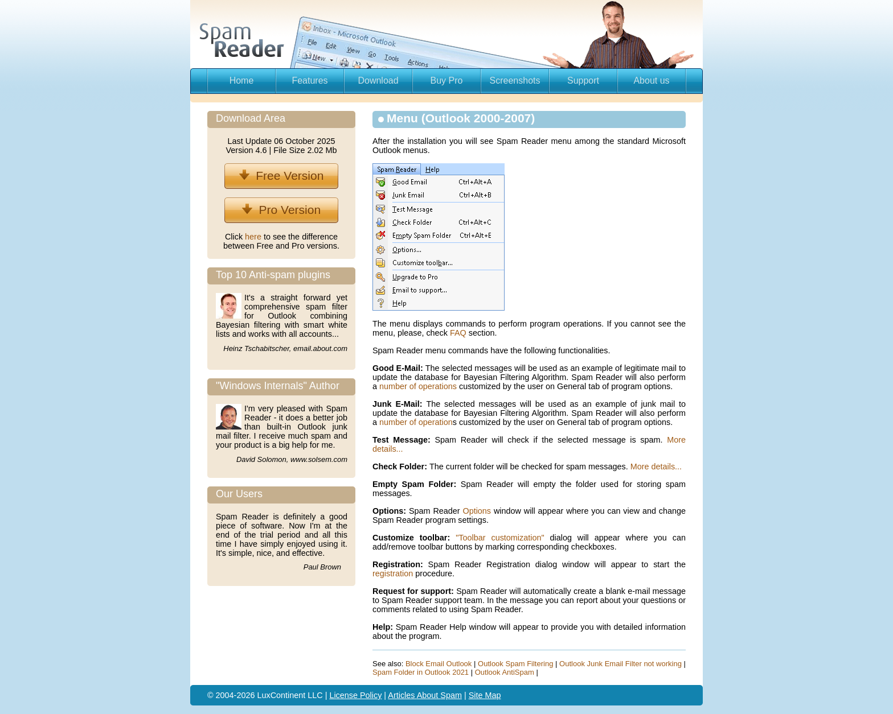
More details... (656, 466)
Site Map (485, 695)
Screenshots (515, 80)
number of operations (418, 386)
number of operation (416, 422)
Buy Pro (447, 80)
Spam (451, 695)
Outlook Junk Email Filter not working (620, 663)
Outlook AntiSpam (504, 672)
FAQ (458, 332)
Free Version (281, 175)
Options (476, 510)
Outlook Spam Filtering (515, 663)
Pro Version (281, 209)
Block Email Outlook (438, 663)
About (429, 695)
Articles (402, 695)
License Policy (355, 695)
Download (378, 80)
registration (392, 573)
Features (309, 80)
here (254, 236)
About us (651, 80)
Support (583, 80)
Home (242, 80)
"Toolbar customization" (500, 537)
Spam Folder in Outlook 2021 (420, 672)
